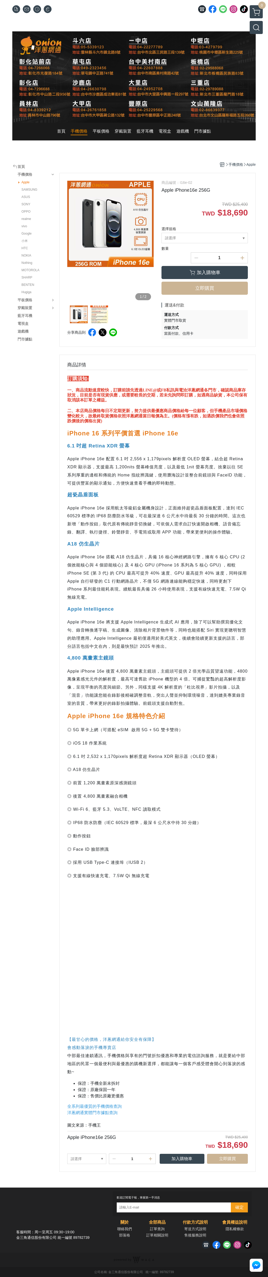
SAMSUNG (29, 189)
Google (26, 233)
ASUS (25, 197)
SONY (25, 204)
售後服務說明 (195, 1235)
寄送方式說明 (195, 1229)
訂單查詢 (157, 1229)
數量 (165, 248)
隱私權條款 (235, 1229)
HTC (24, 248)
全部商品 (157, 1222)
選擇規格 (168, 229)
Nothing (26, 263)
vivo (24, 226)
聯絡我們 (124, 1229)
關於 (124, 1222)
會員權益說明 (234, 1222)
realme (26, 219)
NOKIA (26, 255)
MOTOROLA (30, 270)
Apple (25, 182)
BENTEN (27, 285)
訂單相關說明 (157, 1235)
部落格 (124, 1235)
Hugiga (26, 292)
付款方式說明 (195, 1222)
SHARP (26, 277)
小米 (24, 241)
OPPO (26, 211)
